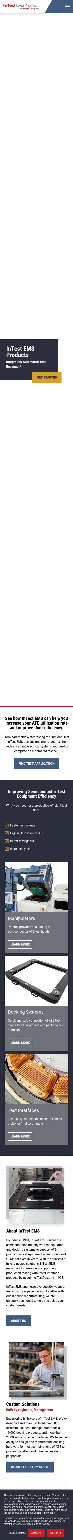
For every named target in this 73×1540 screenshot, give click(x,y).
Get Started (47, 377)
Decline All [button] (55, 1533)
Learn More (20, 944)
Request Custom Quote (30, 1467)
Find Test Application (36, 763)
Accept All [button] (36, 1533)
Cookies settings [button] (17, 1533)
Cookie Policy (41, 1513)
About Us (18, 1321)
